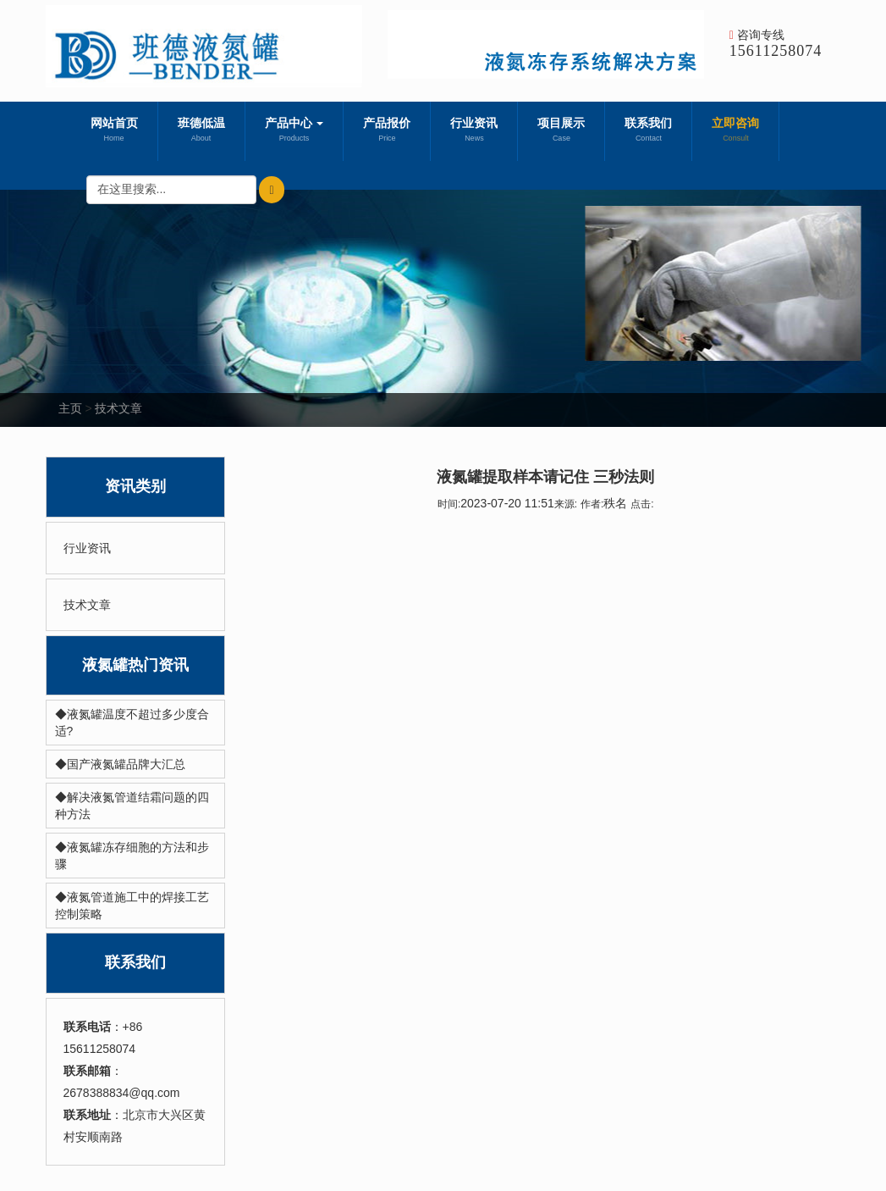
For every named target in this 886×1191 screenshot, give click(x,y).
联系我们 (648, 131)
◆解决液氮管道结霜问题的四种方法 (132, 805)
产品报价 (386, 131)
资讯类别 (135, 486)
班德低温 (201, 131)
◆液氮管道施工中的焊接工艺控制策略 (132, 905)
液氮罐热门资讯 (135, 664)
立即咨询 (735, 131)
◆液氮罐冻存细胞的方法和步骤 (132, 855)
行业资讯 (474, 131)
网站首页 (114, 131)
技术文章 (118, 408)
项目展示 (561, 131)
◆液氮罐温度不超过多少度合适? (132, 722)
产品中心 (294, 131)
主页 (70, 408)
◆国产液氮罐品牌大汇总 (120, 764)
